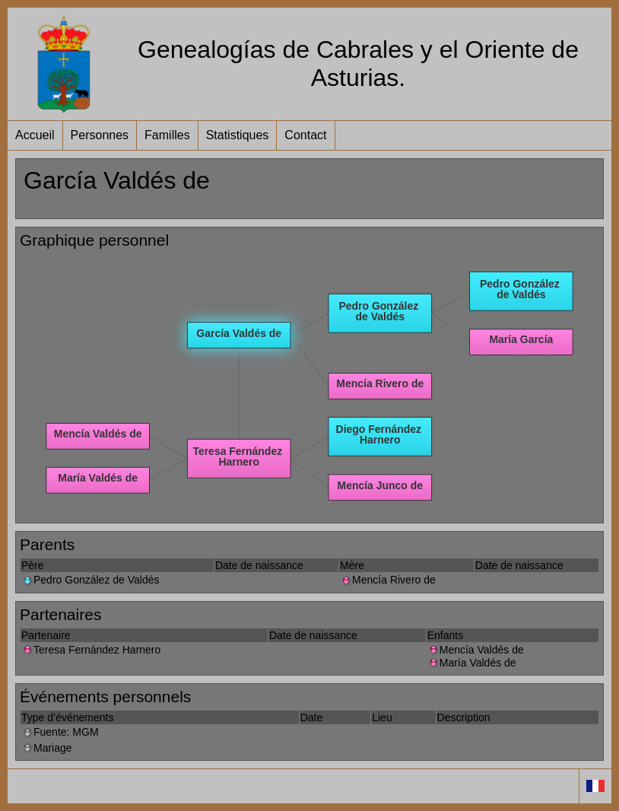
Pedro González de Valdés (90, 580)
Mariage (46, 748)
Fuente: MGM (60, 732)
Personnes (100, 135)
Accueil (35, 135)
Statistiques (237, 135)
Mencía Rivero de (388, 580)
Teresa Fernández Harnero (90, 650)
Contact (305, 135)
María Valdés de (471, 663)
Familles (167, 135)
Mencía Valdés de (475, 650)
